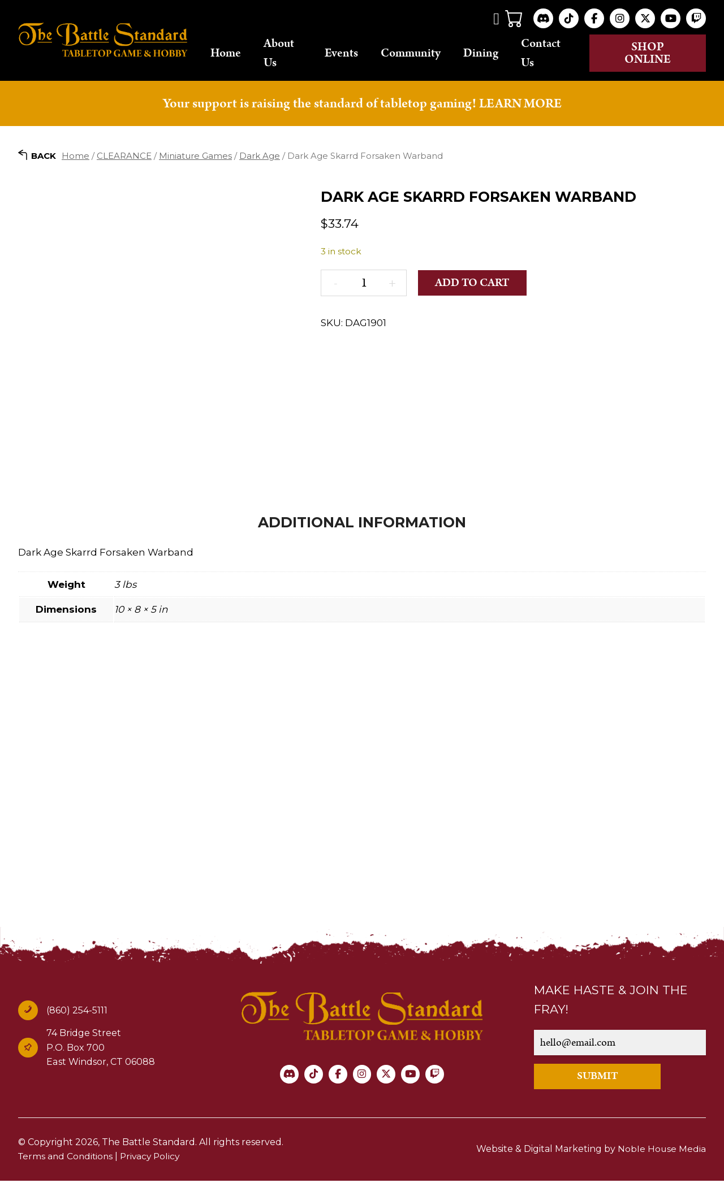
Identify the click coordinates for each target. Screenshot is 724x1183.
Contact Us (556, 53)
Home (245, 53)
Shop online (653, 53)
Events (356, 53)
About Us (298, 53)
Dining (496, 53)
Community (426, 53)
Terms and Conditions (67, 1159)
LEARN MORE (520, 104)
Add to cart (474, 284)
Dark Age (259, 156)
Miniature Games (195, 156)
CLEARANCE (124, 156)
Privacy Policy (154, 1159)
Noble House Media (661, 1151)
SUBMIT (602, 1078)
